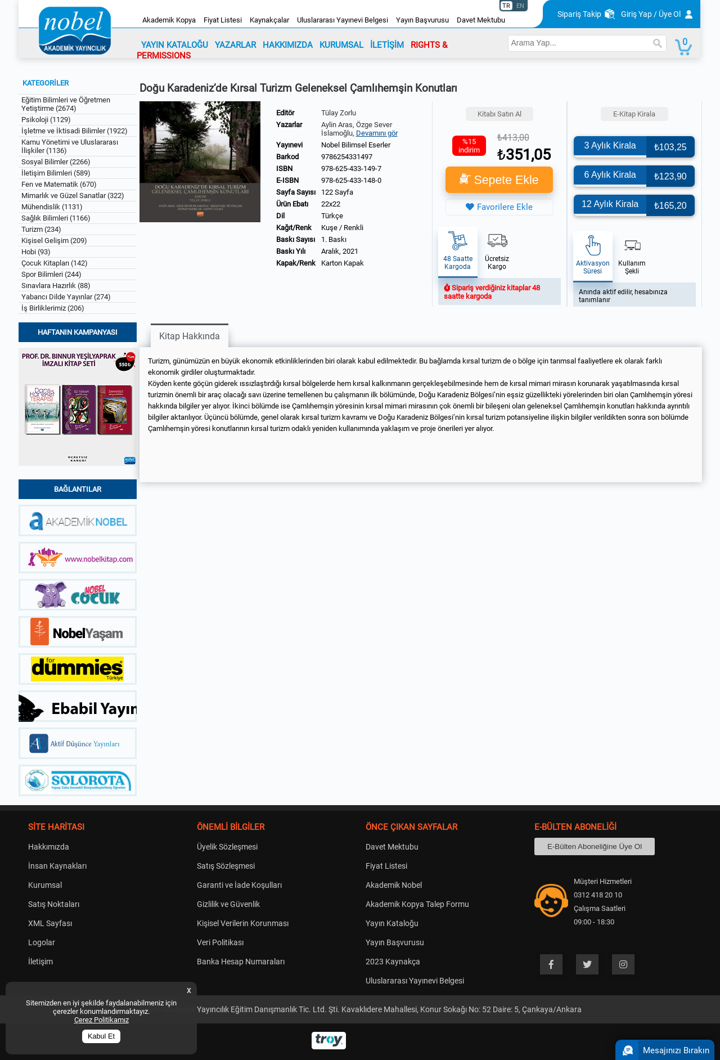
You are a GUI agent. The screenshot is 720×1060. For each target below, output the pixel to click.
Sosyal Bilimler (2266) (56, 162)
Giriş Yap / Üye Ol (651, 14)
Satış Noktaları (53, 904)
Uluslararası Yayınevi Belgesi (342, 20)
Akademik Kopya (169, 20)
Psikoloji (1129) (46, 119)
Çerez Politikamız (101, 1020)
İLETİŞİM (387, 45)
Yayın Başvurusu (422, 20)
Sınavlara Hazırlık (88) (56, 285)
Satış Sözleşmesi (226, 865)
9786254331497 (346, 156)
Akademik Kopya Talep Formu (417, 904)
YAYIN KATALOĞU (174, 45)
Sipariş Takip (579, 14)
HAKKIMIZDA (288, 45)
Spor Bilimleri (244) (51, 274)
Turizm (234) (41, 229)
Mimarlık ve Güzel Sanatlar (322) (72, 195)
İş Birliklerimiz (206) (52, 308)
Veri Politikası (220, 942)
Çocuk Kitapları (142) (54, 263)
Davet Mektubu (481, 20)
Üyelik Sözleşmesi (227, 846)
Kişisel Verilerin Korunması (243, 923)
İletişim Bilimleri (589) (56, 173)
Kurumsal (45, 885)
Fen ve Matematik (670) (59, 184)
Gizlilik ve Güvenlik (228, 904)
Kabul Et (101, 1036)
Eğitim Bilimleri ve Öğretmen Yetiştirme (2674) (65, 104)
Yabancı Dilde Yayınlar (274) (66, 297)
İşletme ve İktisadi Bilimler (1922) (74, 131)
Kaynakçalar (269, 20)
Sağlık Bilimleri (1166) (56, 218)
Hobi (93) (36, 252)
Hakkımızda (48, 846)
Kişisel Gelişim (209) (54, 240)
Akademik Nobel (394, 885)
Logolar (41, 942)
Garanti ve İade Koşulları (239, 885)
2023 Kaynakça (393, 961)
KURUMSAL (341, 45)
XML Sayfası (50, 923)
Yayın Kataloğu (392, 923)
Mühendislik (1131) (52, 207)
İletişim (40, 961)
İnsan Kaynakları (57, 865)
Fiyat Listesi (223, 20)
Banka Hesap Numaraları (241, 961)
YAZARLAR (235, 45)
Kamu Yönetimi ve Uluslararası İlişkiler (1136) (69, 146)
